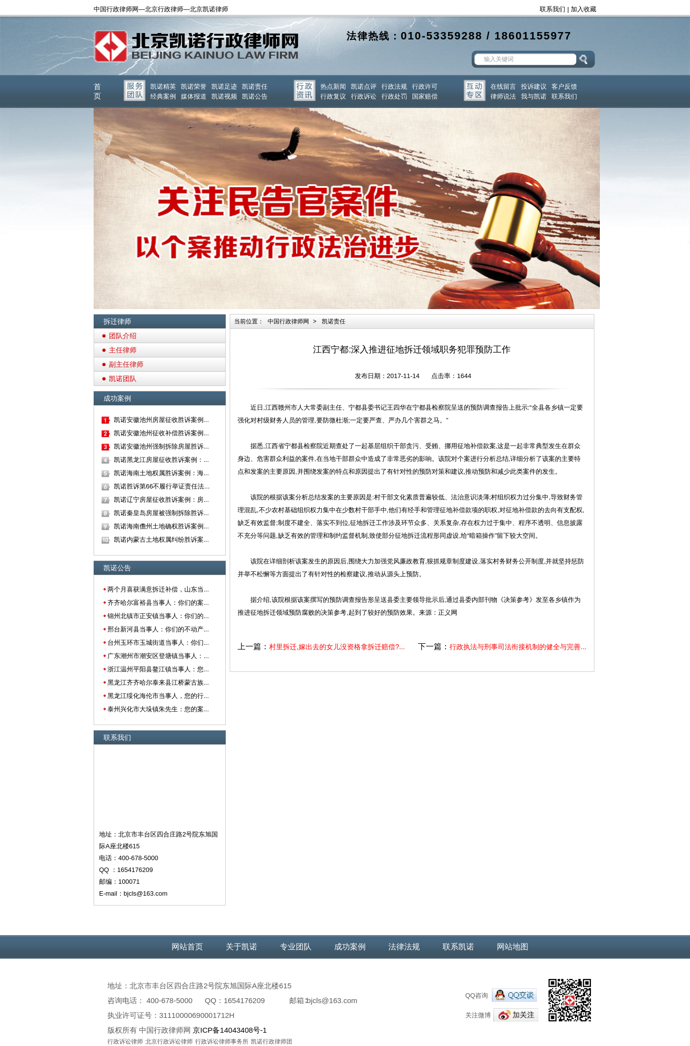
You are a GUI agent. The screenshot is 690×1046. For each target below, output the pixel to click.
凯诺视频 (224, 96)
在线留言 (503, 86)
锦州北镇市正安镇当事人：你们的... (158, 616)
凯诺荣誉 (194, 86)
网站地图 (512, 946)
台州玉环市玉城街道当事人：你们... (158, 642)
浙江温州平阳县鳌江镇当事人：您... (158, 669)
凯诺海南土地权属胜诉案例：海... (161, 473)
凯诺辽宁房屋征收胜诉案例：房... (161, 499)
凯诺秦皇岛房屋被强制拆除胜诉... (161, 513)
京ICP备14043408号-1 (230, 1030)
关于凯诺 (241, 946)
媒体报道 (194, 96)
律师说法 (503, 96)
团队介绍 (123, 336)
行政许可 (425, 86)
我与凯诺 (534, 96)
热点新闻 (333, 86)
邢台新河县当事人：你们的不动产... (158, 629)
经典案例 (163, 96)
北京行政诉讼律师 (169, 1041)
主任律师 (123, 350)
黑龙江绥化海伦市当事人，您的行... (158, 695)
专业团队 (295, 946)
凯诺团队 (123, 379)
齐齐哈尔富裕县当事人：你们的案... (158, 602)
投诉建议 (534, 86)
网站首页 (187, 946)
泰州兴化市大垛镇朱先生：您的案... (158, 709)
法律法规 (404, 946)
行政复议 (333, 96)
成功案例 (350, 946)
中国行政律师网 (288, 321)
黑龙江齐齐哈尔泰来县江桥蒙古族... (158, 682)
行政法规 (394, 86)
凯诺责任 (255, 86)
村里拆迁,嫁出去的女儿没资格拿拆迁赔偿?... (337, 647)
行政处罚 (394, 96)
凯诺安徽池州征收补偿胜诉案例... (161, 433)
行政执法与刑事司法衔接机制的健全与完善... (517, 647)
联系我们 (552, 9)
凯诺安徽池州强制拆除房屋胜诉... (161, 446)
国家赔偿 (425, 96)
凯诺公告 (255, 96)
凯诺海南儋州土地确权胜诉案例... (161, 526)
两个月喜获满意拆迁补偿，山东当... (158, 589)
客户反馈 (564, 86)
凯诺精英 (163, 86)
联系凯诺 (458, 946)
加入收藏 (583, 9)
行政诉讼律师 (125, 1041)
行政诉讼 (364, 96)
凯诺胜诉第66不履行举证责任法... (161, 486)
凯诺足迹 (224, 86)
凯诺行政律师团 (271, 1041)
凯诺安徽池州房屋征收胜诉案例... (161, 419)
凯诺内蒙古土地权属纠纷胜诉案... (161, 539)
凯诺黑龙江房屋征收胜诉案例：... (161, 459)
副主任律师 (126, 364)
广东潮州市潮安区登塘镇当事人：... (158, 656)
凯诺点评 (364, 86)
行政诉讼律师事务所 (221, 1041)
